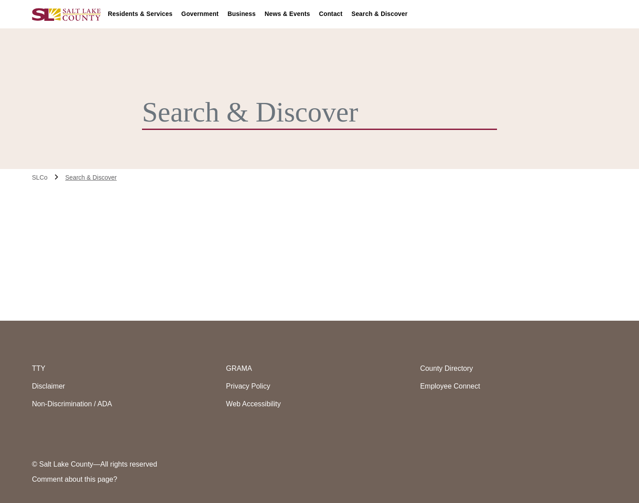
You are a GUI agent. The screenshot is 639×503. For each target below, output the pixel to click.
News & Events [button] (287, 13)
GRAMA (239, 368)
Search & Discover (379, 13)
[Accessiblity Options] (591, 14)
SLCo (39, 177)
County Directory (446, 368)
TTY (38, 368)
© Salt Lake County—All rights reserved (94, 464)
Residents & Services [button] (140, 13)
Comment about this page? (74, 479)
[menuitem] (144, 14)
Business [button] (242, 13)
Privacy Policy (248, 386)
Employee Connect (450, 386)
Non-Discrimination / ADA (72, 404)
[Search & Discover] (312, 112)
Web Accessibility (253, 404)
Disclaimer (48, 386)
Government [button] (200, 13)
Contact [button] (331, 13)
